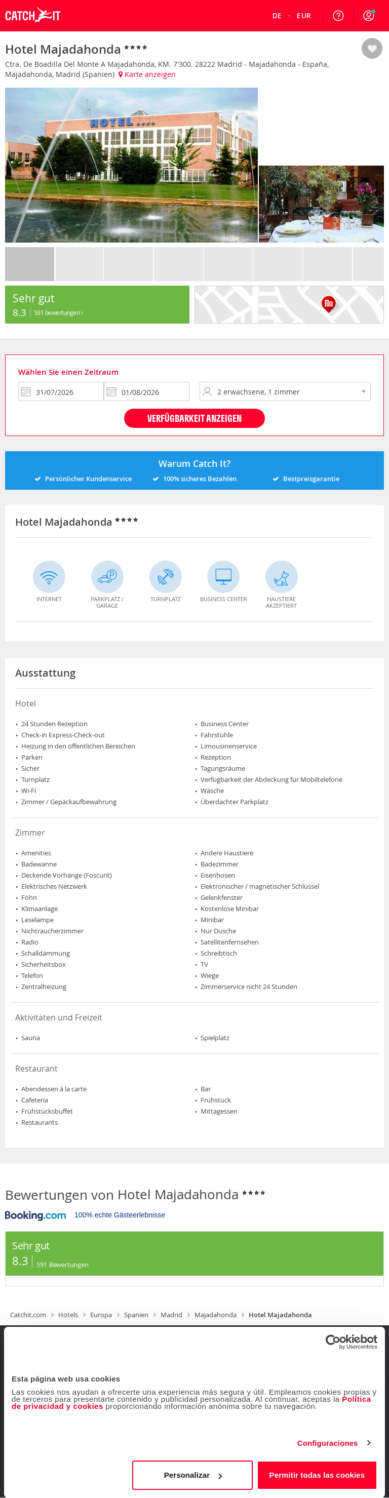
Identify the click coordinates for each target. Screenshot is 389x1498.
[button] (369, 16)
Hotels (68, 1314)
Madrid (171, 1314)
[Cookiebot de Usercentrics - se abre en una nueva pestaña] (333, 1342)
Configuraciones (327, 1443)
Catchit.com (28, 1314)
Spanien (136, 1314)
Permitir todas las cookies (317, 1475)
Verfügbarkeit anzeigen (194, 418)
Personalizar (193, 1475)
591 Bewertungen (58, 312)
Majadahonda (215, 1314)
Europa (101, 1314)
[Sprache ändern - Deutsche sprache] (277, 16)
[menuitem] (277, 16)
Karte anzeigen (147, 74)
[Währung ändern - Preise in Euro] (304, 16)
